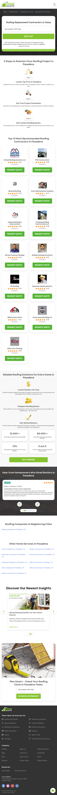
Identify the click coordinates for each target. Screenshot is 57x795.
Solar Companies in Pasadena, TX (13, 568)
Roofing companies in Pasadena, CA (14, 529)
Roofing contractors (10, 719)
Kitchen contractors (37, 727)
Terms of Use (24, 757)
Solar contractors (9, 723)
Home (5, 12)
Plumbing (6, 739)
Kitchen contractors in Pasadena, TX (14, 573)
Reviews (4, 760)
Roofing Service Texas (26, 12)
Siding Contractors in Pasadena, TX (41, 568)
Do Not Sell (41, 753)
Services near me (20, 771)
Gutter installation (36, 723)
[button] (22, 510)
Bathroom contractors (10, 727)
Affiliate (4, 749)
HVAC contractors (9, 731)
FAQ (3, 757)
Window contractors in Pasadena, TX (41, 549)
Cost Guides (6, 771)
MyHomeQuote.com (11, 790)
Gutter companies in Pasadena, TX (13, 549)
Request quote (14, 170)
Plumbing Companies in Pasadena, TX (14, 562)
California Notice (43, 749)
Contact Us (23, 753)
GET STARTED (28, 460)
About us (23, 749)
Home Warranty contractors (39, 739)
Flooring (33, 731)
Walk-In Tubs (34, 735)
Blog (3, 753)
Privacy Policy (24, 760)
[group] (29, 612)
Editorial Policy (42, 760)
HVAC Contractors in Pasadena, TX (41, 562)
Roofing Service (13, 12)
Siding (5, 735)
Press (39, 757)
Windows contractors (37, 719)
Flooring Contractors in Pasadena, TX (41, 554)
